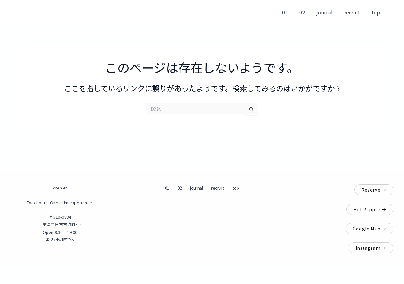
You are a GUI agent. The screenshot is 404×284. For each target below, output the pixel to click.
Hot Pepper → (369, 209)
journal (329, 12)
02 (308, 12)
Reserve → (373, 190)
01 (293, 12)
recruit (355, 12)
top (376, 12)
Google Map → (369, 229)
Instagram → (371, 248)
